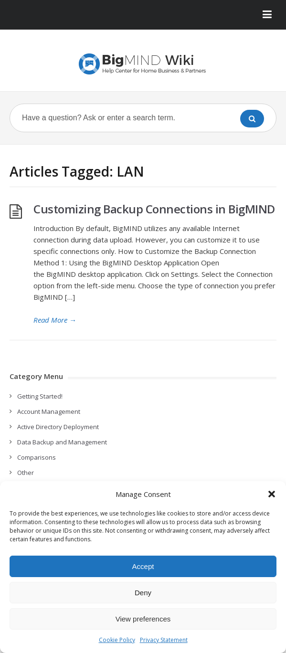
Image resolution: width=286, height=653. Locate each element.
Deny (143, 593)
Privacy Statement (164, 640)
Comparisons (36, 457)
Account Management (48, 411)
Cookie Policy (117, 640)
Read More (54, 320)
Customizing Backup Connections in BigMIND (154, 209)
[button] (271, 494)
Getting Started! (40, 396)
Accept (143, 566)
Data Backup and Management (62, 442)
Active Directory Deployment (58, 426)
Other (25, 472)
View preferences (143, 619)
